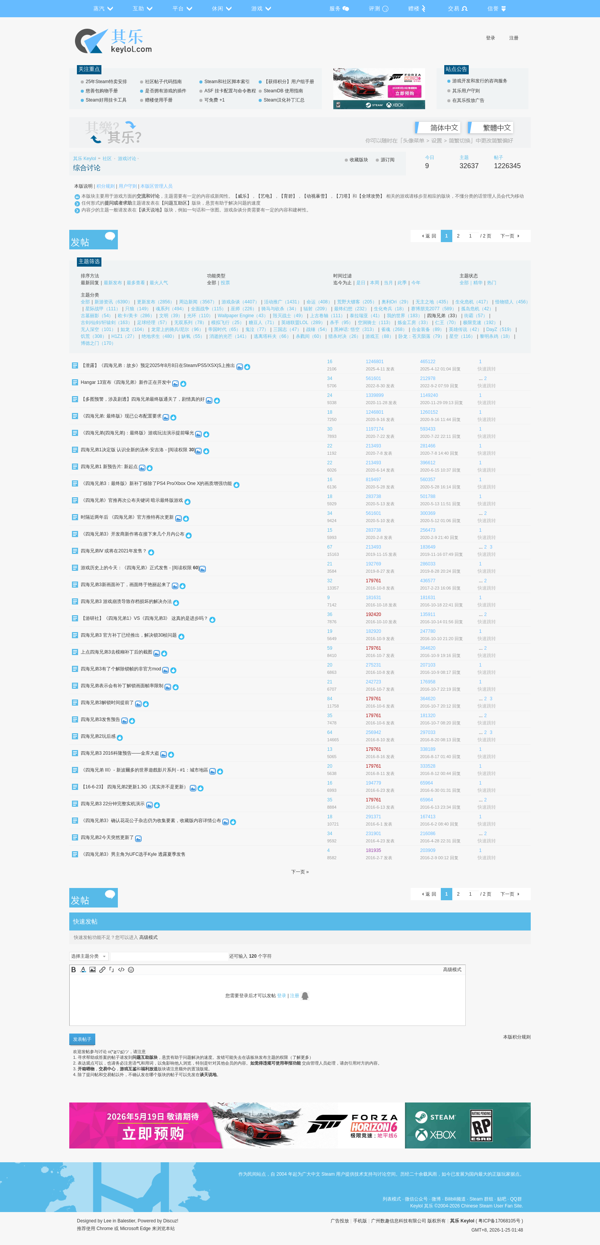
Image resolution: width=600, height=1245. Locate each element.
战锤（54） (317, 329)
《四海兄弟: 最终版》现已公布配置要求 (121, 416)
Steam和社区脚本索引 (227, 81)
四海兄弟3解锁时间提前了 (107, 702)
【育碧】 (288, 196)
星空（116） (462, 336)
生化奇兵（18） (390, 308)
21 (329, 564)
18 (329, 412)
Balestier (126, 1221)
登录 (490, 38)
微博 (436, 1199)
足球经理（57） (153, 322)
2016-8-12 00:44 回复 (440, 773)
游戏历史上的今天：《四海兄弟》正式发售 (124, 567)
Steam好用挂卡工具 (106, 100)
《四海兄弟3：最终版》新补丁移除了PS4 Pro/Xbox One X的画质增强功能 (156, 483)
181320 (427, 715)
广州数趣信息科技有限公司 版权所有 (408, 1221)
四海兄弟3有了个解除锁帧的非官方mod (121, 669)
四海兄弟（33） (443, 315)
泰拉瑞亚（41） (366, 315)
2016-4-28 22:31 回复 (440, 841)
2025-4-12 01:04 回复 (440, 369)
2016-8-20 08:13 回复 (440, 739)
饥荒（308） (94, 336)
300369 (427, 513)
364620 (427, 648)
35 (329, 715)
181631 (373, 597)
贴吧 (501, 1199)
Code (121, 969)
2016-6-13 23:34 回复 (440, 807)
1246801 (375, 361)
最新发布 (113, 282)
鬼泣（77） (257, 329)
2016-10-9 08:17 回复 (440, 672)
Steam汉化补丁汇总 (284, 100)
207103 (427, 665)
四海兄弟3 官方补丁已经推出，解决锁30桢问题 (129, 635)
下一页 (507, 236)
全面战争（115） (208, 308)
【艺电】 (265, 196)
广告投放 (340, 1221)
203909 (427, 850)
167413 (427, 816)
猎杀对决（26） (344, 336)
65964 (426, 783)
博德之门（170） (98, 343)
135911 (427, 614)
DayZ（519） (500, 329)
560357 (427, 479)
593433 (427, 429)
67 (329, 547)
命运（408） (320, 302)
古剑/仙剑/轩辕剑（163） (106, 322)
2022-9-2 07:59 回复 (439, 385)
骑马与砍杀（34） (279, 308)
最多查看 (136, 282)
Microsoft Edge (135, 1228)
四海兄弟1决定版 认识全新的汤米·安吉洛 (122, 449)
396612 (427, 462)
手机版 (360, 1221)
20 (329, 665)
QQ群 (516, 1199)
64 (329, 732)
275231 (373, 665)
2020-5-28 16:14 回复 (440, 487)
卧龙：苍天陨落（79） (421, 336)
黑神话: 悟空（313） (355, 329)
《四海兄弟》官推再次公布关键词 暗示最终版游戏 (132, 500)
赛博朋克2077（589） (434, 308)
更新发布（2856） (156, 302)
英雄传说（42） (465, 329)
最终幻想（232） (351, 308)
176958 (427, 682)
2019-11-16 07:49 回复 (441, 554)
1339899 (375, 395)
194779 (373, 783)
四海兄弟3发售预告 (100, 719)
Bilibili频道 (455, 1199)
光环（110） (200, 315)
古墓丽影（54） (97, 315)
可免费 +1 (214, 100)
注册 (513, 38)
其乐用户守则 (466, 90)
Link (102, 969)
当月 (388, 282)
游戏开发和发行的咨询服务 (479, 81)
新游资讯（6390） (113, 302)
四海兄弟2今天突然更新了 (107, 837)
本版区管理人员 (156, 186)
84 (329, 698)
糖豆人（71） (263, 322)
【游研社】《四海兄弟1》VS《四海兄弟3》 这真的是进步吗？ (144, 618)
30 (329, 429)
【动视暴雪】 (315, 196)
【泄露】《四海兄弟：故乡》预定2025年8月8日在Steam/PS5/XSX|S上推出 (158, 365)
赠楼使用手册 (159, 100)
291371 (373, 816)
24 (329, 395)
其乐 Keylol (84, 158)
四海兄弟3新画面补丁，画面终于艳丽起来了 (126, 584)
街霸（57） (476, 315)
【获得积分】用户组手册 (289, 81)
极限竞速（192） (480, 322)
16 (329, 361)
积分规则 (105, 186)
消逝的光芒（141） (229, 336)
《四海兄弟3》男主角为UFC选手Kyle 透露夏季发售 (133, 854)
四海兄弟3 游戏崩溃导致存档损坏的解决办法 (126, 601)
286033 (427, 564)
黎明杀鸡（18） (496, 336)
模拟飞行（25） (227, 322)
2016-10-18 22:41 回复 (441, 605)
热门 (491, 282)
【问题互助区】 (176, 203)
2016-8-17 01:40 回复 (440, 756)
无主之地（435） (433, 302)
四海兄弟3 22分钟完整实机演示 (113, 803)
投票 (225, 282)
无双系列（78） (190, 322)
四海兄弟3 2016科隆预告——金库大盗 (120, 753)
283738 (373, 496)
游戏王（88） (379, 336)
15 (329, 530)
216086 (427, 833)
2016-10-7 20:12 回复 (440, 706)
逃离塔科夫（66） (272, 336)
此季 (402, 282)
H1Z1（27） (124, 336)
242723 (373, 682)
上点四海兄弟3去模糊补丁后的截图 (116, 652)
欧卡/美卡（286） (136, 315)
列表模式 (392, 1199)
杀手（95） (341, 322)
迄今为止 (342, 282)
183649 (427, 547)
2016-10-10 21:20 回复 (441, 638)
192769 (373, 564)
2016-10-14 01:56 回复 (441, 621)
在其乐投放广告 (468, 100)
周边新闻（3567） (198, 302)
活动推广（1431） (283, 302)
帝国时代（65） (224, 329)
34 (329, 378)
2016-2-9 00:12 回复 (439, 857)
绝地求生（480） (159, 336)
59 (329, 648)
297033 (427, 732)
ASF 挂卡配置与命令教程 (230, 90)
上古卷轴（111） (327, 315)
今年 (416, 282)
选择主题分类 (85, 956)
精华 (478, 282)
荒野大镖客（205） (357, 302)
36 (329, 614)
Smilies (131, 969)
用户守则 (128, 186)
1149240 (429, 395)
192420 (373, 614)
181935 (373, 850)
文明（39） (171, 315)
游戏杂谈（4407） (240, 302)
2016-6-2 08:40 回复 (439, 824)
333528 (427, 766)
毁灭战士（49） (289, 315)
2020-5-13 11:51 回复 (440, 503)
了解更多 (300, 1057)
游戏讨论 (127, 158)
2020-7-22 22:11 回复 (440, 436)
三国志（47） (287, 329)
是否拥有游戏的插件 (165, 90)
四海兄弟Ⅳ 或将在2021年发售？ (114, 551)
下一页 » (300, 872)
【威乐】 (242, 196)
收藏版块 (359, 159)
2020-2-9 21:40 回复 (439, 537)
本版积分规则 (517, 1037)
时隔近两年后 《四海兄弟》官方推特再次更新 (127, 517)
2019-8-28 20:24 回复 (440, 571)
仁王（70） (446, 322)
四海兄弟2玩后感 (98, 736)
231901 (373, 833)
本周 (374, 282)
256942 (373, 732)
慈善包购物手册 (102, 90)
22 (329, 446)
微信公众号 (416, 1199)
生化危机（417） (473, 302)
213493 (373, 446)
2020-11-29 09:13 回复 (441, 402)
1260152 (429, 412)
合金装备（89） (428, 329)
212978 (427, 378)
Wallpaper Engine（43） (243, 315)
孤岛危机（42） (477, 308)
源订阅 (388, 159)
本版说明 (83, 186)
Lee (107, 1221)
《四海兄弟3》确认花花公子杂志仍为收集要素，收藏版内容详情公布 (151, 820)
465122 (427, 361)
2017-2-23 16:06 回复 (440, 588)
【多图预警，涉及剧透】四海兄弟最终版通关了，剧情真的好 (143, 399)
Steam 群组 (481, 1199)
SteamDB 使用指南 (283, 90)
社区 (107, 158)
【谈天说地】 (150, 210)
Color (83, 969)
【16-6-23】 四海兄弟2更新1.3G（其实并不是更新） (134, 787)
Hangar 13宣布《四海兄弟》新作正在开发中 (126, 382)
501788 (427, 496)
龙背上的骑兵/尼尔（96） (177, 329)
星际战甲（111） (103, 308)
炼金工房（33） (414, 322)
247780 (427, 631)
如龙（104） (134, 329)
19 (329, 631)
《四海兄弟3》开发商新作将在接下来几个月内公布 (132, 534)
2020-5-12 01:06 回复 (440, 520)
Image (92, 969)
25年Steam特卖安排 (106, 81)
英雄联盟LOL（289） (303, 322)
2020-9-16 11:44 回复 (440, 419)
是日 (360, 282)
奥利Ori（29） (396, 302)
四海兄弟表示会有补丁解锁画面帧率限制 (122, 685)
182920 (373, 631)
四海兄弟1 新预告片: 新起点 (109, 466)
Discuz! (170, 1221)
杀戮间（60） (310, 336)
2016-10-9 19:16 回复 (440, 655)
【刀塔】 (343, 196)
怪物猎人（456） (512, 302)
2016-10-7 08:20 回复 (440, 723)
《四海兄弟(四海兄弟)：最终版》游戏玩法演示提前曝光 (137, 433)
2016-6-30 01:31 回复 (440, 790)
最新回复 (90, 282)
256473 (427, 530)
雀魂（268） (394, 329)
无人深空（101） (98, 329)
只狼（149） (138, 308)
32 (329, 580)
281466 (427, 446)
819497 (373, 479)
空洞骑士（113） (375, 322)
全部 (211, 282)
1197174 (375, 429)
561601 (373, 378)
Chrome (104, 1228)
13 (329, 749)
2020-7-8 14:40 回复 (439, 453)
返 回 (431, 236)
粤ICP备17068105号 (499, 1221)
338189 (427, 749)
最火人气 (159, 282)
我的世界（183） (404, 315)
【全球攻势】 (371, 196)
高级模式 (148, 937)
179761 (373, 580)
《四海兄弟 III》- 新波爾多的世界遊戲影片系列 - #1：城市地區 (144, 770)
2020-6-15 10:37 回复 (440, 470)
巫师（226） (244, 308)
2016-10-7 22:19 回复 (440, 689)
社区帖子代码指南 (163, 81)
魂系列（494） (171, 308)
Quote (112, 969)
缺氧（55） (193, 336)
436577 (427, 580)
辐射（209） (316, 308)
